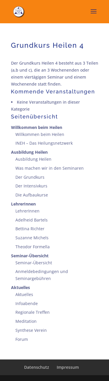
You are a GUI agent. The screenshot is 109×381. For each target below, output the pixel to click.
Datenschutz (36, 367)
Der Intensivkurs (31, 186)
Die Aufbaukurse (31, 195)
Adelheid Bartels (31, 220)
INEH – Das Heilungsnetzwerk (44, 143)
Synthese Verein (31, 330)
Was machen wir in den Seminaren (49, 168)
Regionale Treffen (32, 312)
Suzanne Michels (32, 237)
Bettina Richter (29, 228)
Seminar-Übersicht (30, 255)
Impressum (68, 367)
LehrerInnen (23, 204)
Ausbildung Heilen (29, 152)
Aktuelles (20, 287)
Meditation (26, 321)
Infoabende (26, 303)
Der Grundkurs (29, 177)
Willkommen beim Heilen (36, 127)
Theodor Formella (32, 246)
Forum (21, 339)
